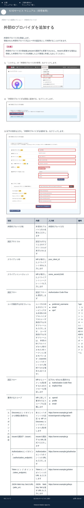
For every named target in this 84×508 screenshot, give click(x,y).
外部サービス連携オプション (12, 20)
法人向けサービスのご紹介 (42, 498)
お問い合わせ (77, 498)
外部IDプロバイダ (30, 20)
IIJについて (7, 498)
